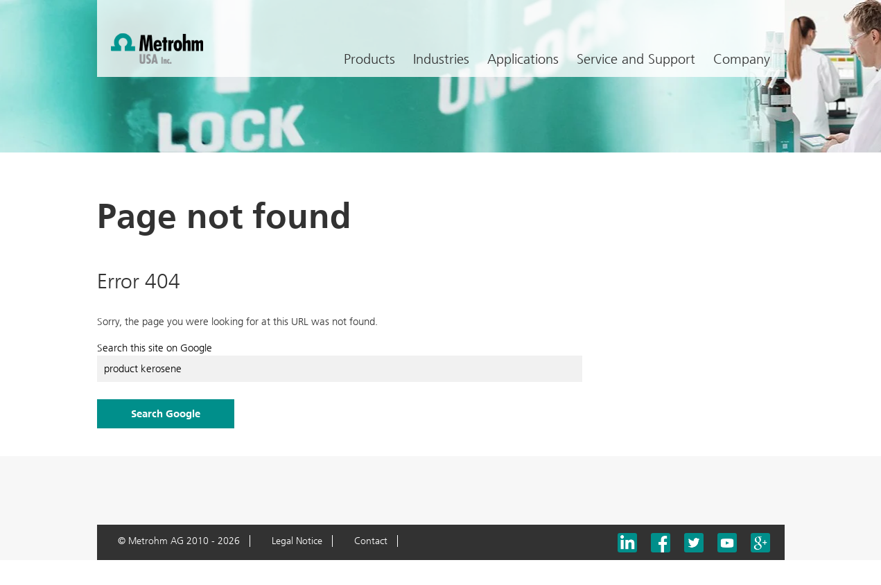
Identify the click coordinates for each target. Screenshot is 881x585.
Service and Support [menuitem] (636, 59)
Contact (370, 541)
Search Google (165, 414)
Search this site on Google (154, 348)
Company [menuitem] (741, 59)
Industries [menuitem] (441, 59)
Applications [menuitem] (523, 59)
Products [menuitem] (369, 59)
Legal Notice (297, 541)
